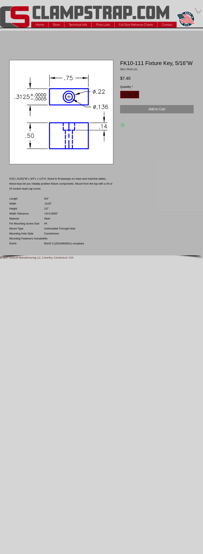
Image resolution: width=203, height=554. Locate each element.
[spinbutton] (129, 94)
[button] (198, 10)
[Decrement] (123, 94)
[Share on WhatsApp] (122, 125)
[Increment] (136, 94)
